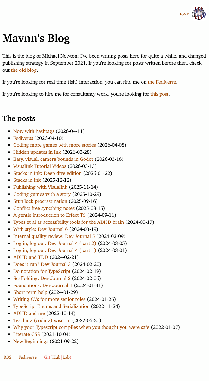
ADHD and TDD (30, 256)
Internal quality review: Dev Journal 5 (54, 235)
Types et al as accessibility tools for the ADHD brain (68, 221)
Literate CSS (26, 333)
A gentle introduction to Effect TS (49, 214)
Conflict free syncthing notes (44, 207)
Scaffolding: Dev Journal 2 (41, 277)
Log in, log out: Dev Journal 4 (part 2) (54, 242)
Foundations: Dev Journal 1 (42, 284)
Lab (66, 356)
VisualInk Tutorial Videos (39, 165)
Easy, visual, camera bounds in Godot (53, 158)
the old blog (24, 69)
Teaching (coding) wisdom (42, 319)
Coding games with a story (42, 193)
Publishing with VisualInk (40, 186)
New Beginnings (30, 340)
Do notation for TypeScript (41, 270)
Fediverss (23, 137)
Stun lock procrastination (40, 200)
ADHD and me (29, 312)
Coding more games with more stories (54, 144)
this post (159, 93)
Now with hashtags (33, 130)
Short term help (30, 291)
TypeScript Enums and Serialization (51, 305)
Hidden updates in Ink (37, 151)
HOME (184, 13)
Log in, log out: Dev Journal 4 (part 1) (54, 249)
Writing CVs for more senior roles (49, 298)
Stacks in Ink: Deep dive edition (47, 172)
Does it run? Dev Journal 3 (42, 263)
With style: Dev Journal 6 (40, 228)
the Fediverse (162, 81)
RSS (7, 356)
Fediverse (28, 356)
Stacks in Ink (27, 179)
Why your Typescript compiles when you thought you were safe (81, 326)
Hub (56, 356)
